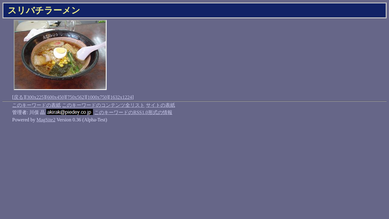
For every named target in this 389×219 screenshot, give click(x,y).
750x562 (75, 97)
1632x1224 (121, 97)
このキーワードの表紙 (36, 105)
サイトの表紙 (160, 105)
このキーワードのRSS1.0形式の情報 (133, 112)
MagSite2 (45, 119)
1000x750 (97, 97)
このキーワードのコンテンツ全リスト (103, 105)
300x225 (35, 97)
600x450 (55, 97)
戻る (18, 97)
